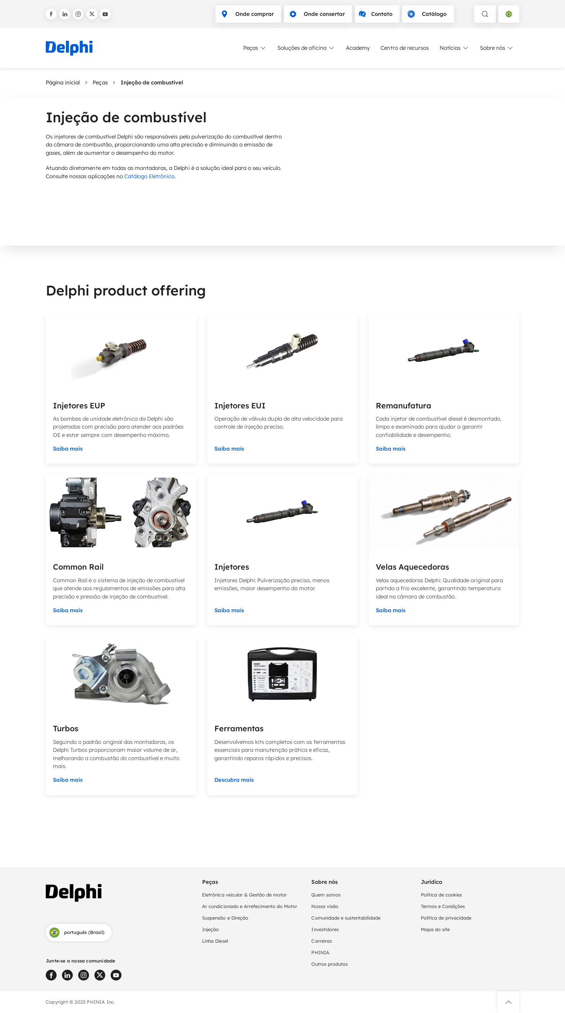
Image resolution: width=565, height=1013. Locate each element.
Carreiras (321, 941)
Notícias (454, 48)
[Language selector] (508, 14)
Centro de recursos (405, 47)
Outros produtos (329, 964)
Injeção (210, 929)
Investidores (324, 929)
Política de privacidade (446, 918)
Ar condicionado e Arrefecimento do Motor (249, 906)
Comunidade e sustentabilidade (346, 918)
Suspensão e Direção (225, 918)
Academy (358, 47)
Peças (255, 48)
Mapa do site (435, 929)
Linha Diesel (215, 941)
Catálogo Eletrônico (149, 176)
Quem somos (325, 895)
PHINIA (320, 952)
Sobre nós (497, 48)
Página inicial (63, 82)
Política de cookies (441, 895)
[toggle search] (485, 14)
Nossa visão (324, 906)
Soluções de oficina (306, 48)
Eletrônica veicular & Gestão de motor (244, 895)
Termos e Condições (443, 906)
